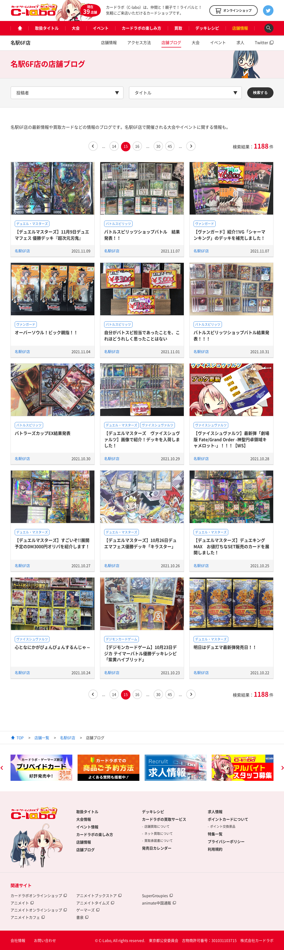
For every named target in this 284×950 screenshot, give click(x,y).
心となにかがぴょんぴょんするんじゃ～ (52, 647)
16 (137, 146)
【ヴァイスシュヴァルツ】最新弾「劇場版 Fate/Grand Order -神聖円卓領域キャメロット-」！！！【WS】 (231, 439)
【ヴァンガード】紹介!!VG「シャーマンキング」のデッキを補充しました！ (229, 234)
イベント (101, 28)
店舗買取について (157, 826)
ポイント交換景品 (222, 826)
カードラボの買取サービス (164, 819)
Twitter (261, 42)
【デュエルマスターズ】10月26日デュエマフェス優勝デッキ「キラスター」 (140, 543)
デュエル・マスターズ (32, 223)
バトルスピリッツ (118, 223)
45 (170, 146)
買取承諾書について (158, 840)
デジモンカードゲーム (121, 639)
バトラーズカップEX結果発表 (42, 433)
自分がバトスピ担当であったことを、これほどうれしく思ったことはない (142, 335)
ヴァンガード (204, 223)
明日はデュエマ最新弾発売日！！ (225, 647)
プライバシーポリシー (226, 841)
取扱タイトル (47, 28)
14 (114, 146)
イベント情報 (87, 826)
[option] (41, 768)
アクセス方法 (139, 42)
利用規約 (215, 849)
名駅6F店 (21, 42)
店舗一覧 (41, 737)
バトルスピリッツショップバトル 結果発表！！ (142, 234)
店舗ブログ (171, 42)
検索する (260, 92)
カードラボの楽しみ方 (141, 28)
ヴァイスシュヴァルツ (157, 425)
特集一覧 (215, 833)
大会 (76, 28)
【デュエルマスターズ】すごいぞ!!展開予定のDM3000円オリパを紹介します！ (52, 543)
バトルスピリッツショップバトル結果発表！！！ (231, 335)
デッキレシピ (207, 28)
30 (158, 146)
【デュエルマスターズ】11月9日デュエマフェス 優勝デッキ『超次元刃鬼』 (52, 234)
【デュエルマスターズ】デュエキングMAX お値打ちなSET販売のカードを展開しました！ (231, 546)
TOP (20, 737)
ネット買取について (158, 833)
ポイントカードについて (228, 819)
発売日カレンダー (156, 848)
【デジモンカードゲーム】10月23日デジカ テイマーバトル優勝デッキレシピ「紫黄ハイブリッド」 (140, 653)
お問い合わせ (45, 940)
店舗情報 (240, 28)
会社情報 (18, 940)
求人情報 (215, 811)
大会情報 (83, 819)
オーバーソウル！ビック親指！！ (46, 332)
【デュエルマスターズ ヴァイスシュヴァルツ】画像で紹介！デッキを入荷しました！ (142, 439)
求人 (240, 42)
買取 (178, 28)
